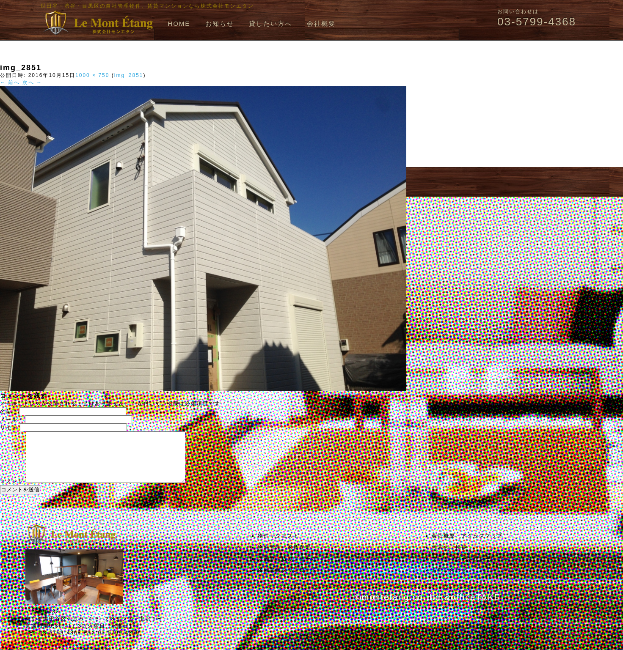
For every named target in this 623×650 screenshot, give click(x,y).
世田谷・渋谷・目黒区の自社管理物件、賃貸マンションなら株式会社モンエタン (147, 6)
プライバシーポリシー (461, 569)
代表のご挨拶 (449, 557)
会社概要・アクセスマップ (467, 546)
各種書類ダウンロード (287, 580)
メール (11, 419)
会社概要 (321, 23)
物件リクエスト (278, 546)
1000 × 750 (92, 75)
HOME (179, 23)
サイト (9, 428)
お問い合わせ (449, 580)
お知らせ (219, 23)
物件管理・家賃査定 (284, 557)
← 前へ (10, 82)
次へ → (32, 82)
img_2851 (128, 75)
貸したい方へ (270, 23)
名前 (8, 411)
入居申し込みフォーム (287, 569)
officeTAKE (476, 607)
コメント (12, 491)
